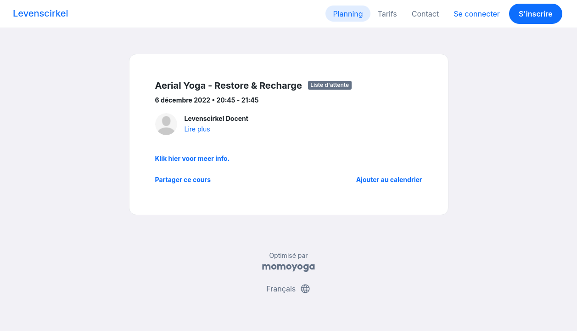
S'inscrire (536, 13)
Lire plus (197, 129)
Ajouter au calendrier (389, 179)
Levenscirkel (40, 13)
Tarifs (387, 13)
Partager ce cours (183, 179)
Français (288, 288)
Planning (348, 13)
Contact (425, 13)
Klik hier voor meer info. (192, 158)
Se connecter (477, 13)
